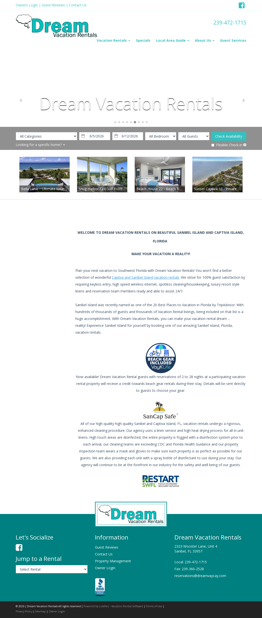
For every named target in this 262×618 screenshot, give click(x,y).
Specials (143, 40)
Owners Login (27, 5)
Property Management (113, 561)
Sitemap (40, 611)
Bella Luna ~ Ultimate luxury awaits (49, 188)
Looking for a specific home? (40, 144)
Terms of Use (154, 606)
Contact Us (78, 5)
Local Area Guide (172, 40)
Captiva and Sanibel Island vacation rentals (145, 277)
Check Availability (228, 136)
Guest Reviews (53, 5)
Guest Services (233, 40)
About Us (204, 40)
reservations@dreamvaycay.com (200, 575)
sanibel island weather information (41, 271)
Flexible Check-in (226, 145)
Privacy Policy (24, 611)
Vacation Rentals (113, 40)
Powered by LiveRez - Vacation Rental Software (113, 606)
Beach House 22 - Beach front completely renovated (178, 188)
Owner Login (105, 567)
